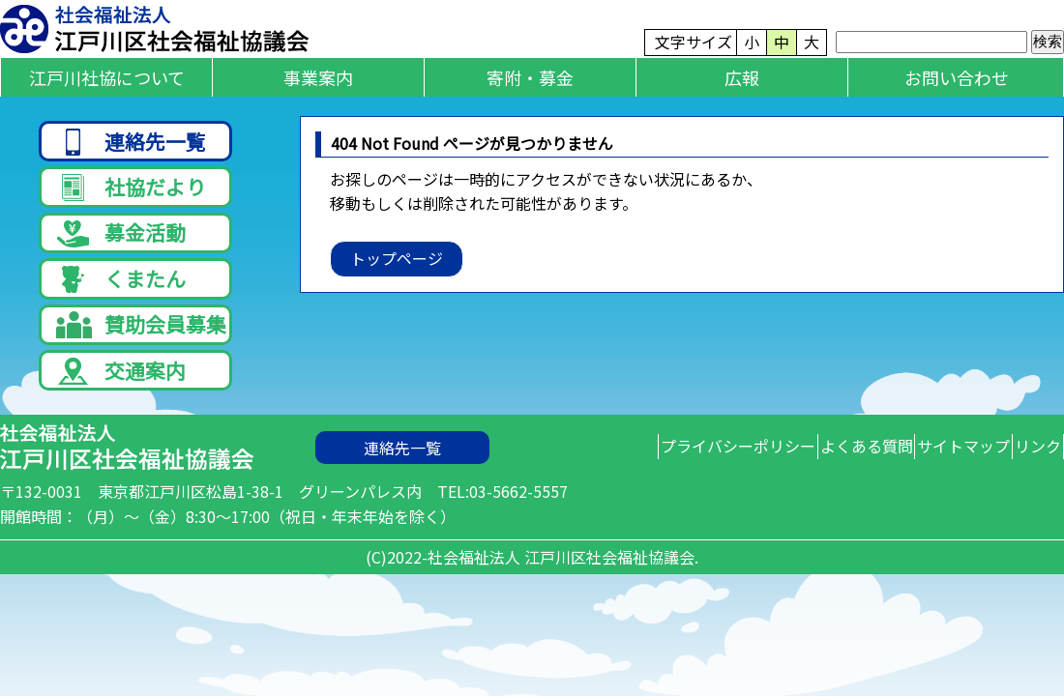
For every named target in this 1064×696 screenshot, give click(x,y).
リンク (1025, 486)
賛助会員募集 (141, 352)
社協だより (131, 195)
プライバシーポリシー (649, 486)
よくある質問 (802, 486)
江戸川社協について (107, 77)
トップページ (396, 258)
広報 (741, 77)
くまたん (121, 300)
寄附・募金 (530, 77)
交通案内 (121, 404)
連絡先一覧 (131, 143)
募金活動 (121, 248)
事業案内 (318, 77)
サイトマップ (925, 486)
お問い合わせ (956, 77)
